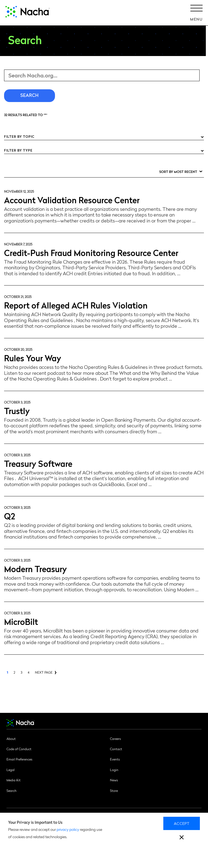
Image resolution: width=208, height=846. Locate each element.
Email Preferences (19, 759)
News (114, 780)
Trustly (17, 410)
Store (114, 790)
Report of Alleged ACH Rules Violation (76, 304)
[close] (181, 838)
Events (115, 759)
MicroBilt (21, 621)
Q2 (9, 515)
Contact (116, 749)
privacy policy (68, 829)
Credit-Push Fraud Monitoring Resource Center (91, 252)
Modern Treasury (35, 568)
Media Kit (13, 780)
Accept (181, 823)
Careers (115, 738)
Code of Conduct (18, 749)
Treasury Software (38, 463)
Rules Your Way (32, 357)
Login (114, 770)
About (11, 738)
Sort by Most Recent (178, 171)
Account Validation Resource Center (71, 199)
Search (11, 790)
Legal (10, 770)
